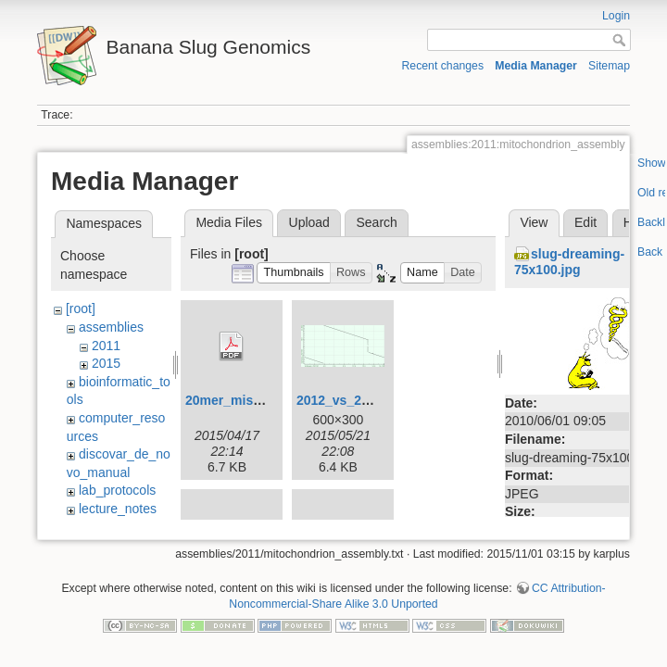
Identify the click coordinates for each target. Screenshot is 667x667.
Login (616, 15)
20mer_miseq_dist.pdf (253, 400)
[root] (80, 308)
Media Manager (536, 65)
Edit (585, 222)
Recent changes (443, 65)
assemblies (111, 327)
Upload (309, 222)
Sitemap (609, 65)
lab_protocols (117, 490)
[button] (294, 272)
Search (376, 222)
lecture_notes (118, 508)
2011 (106, 345)
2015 (106, 363)
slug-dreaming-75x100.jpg (569, 261)
